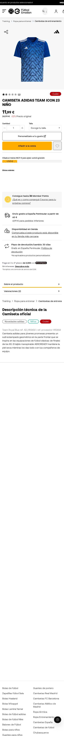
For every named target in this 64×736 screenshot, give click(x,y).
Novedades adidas (14, 321)
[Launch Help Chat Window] (57, 719)
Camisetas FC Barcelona (46, 698)
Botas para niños (11, 729)
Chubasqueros (41, 732)
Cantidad (6, 123)
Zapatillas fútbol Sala (13, 693)
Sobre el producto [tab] (13, 284)
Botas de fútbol (10, 688)
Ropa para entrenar (22, 21)
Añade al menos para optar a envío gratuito (23, 158)
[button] (32, 232)
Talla (31, 123)
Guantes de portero (43, 688)
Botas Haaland (9, 698)
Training (6, 21)
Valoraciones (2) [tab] (12, 291)
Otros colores (8, 170)
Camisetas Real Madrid (45, 693)
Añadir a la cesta (27, 145)
